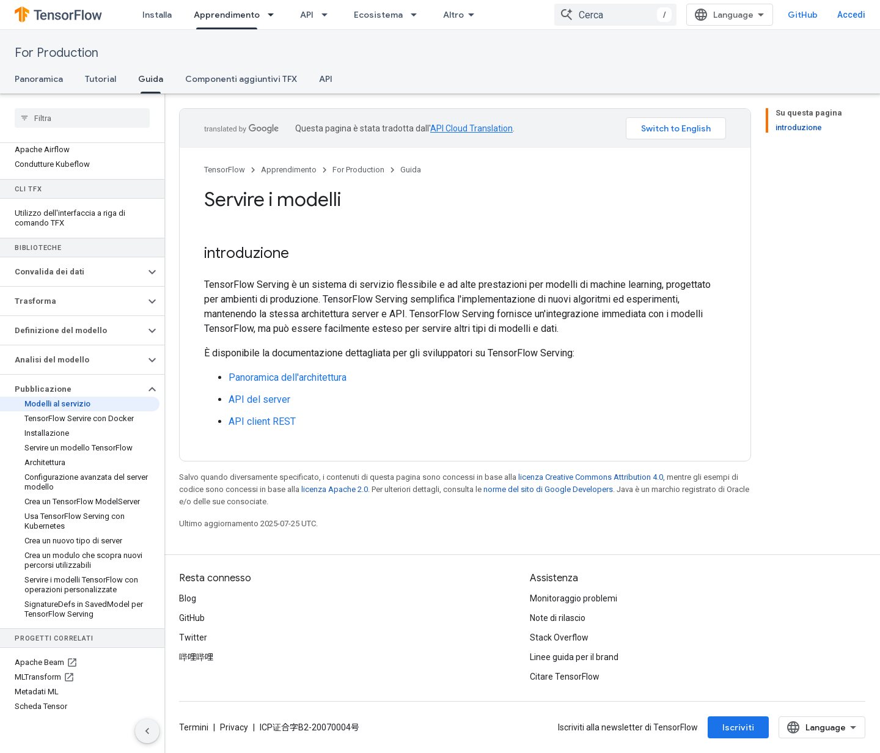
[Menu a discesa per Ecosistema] (417, 14)
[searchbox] (82, 118)
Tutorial (100, 78)
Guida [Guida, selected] (150, 78)
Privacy (234, 727)
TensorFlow (224, 169)
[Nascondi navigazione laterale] (147, 731)
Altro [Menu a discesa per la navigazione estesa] (453, 14)
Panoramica (39, 78)
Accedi (851, 15)
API (307, 14)
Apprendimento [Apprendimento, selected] (227, 14)
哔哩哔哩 (196, 657)
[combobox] (615, 15)
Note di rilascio (557, 618)
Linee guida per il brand (574, 657)
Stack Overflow (559, 637)
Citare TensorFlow (565, 676)
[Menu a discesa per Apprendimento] (274, 14)
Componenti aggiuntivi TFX (241, 78)
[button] (72, 272)
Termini (193, 727)
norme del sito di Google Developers (548, 489)
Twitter (193, 637)
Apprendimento (289, 169)
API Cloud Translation (471, 128)
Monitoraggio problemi (573, 598)
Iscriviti (738, 727)
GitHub (803, 14)
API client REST (262, 421)
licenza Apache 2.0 (334, 489)
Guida (410, 169)
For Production (56, 53)
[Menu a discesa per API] (328, 14)
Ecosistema (378, 14)
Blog (187, 598)
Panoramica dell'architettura (287, 377)
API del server (259, 399)
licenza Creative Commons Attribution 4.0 (590, 477)
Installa (157, 14)
